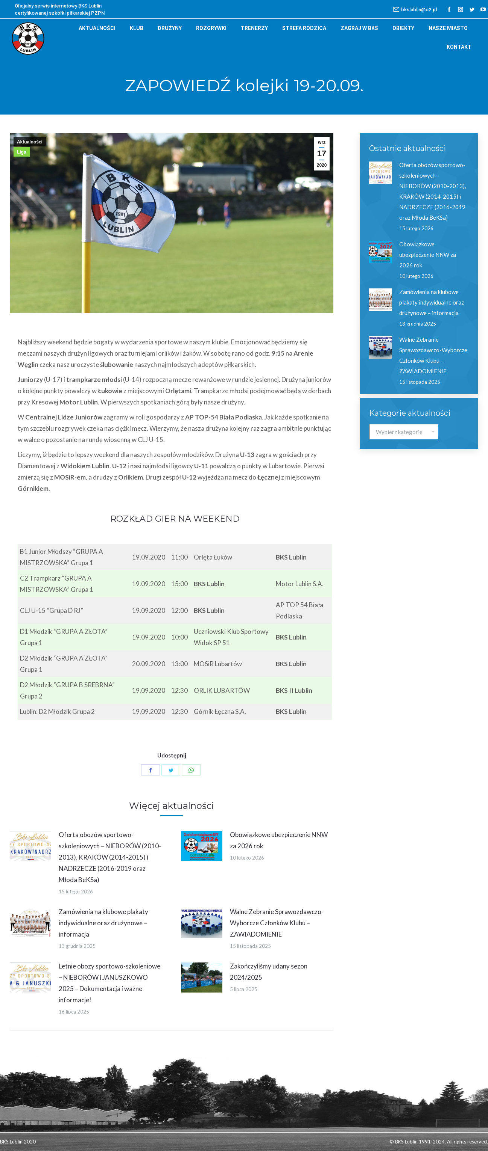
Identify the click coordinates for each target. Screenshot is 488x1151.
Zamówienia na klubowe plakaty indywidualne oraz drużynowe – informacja (103, 923)
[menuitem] (97, 28)
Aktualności (30, 142)
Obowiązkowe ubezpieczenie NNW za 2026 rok (279, 840)
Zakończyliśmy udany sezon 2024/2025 (268, 971)
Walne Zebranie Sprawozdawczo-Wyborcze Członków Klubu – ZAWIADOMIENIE (277, 923)
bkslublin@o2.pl (415, 9)
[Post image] (30, 846)
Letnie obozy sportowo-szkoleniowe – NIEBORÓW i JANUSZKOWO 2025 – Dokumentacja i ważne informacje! (109, 983)
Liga (21, 152)
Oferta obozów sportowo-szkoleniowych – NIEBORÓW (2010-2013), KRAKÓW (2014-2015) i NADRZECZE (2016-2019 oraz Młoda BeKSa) (110, 857)
